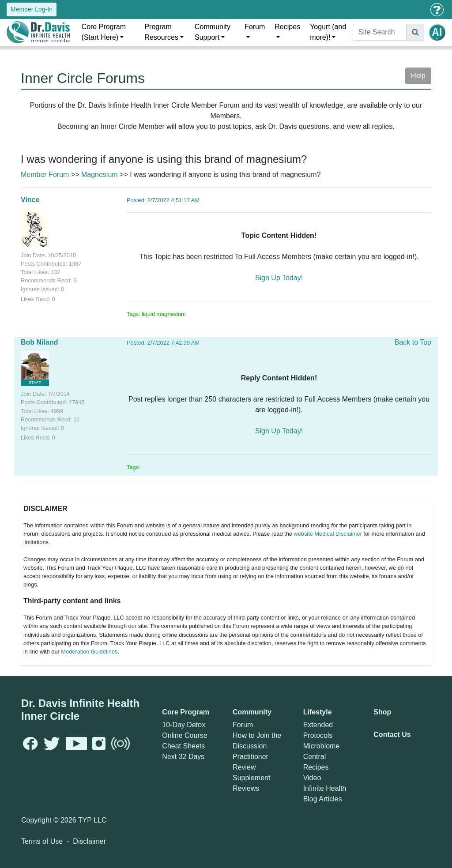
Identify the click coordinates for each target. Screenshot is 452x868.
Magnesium (99, 174)
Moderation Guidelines (89, 651)
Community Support (212, 32)
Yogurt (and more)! (328, 32)
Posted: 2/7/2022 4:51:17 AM (163, 200)
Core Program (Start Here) (104, 32)
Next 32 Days (183, 756)
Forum (255, 26)
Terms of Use (42, 841)
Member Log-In (32, 9)
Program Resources (161, 32)
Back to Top (413, 342)
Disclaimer (89, 841)
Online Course (184, 735)
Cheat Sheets (183, 746)
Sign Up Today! (279, 278)
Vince (30, 199)
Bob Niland (39, 342)
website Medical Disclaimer (328, 533)
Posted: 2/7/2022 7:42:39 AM (163, 342)
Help (418, 75)
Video (312, 778)
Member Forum (45, 174)
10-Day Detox (183, 725)
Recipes (287, 26)
